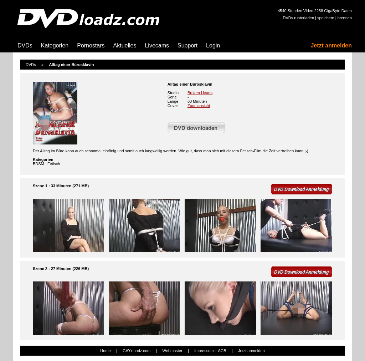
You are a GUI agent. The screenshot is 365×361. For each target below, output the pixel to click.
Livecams (157, 45)
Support (187, 45)
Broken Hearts (199, 93)
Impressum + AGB (210, 351)
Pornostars (90, 45)
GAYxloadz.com (136, 351)
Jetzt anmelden (331, 45)
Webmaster (172, 351)
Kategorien (54, 45)
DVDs (24, 45)
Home (105, 351)
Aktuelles (125, 45)
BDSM (38, 164)
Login (213, 45)
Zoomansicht (198, 105)
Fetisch (53, 164)
